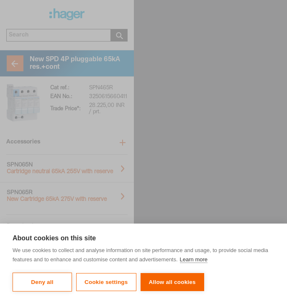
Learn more (194, 259)
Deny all (42, 282)
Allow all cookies (172, 282)
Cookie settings (106, 282)
